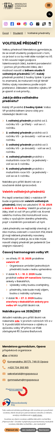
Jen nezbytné (28, 430)
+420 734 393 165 (18, 367)
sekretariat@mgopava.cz (23, 373)
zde (17, 321)
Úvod (5, 33)
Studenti (18, 33)
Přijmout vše (12, 430)
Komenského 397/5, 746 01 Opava (28, 361)
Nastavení (44, 430)
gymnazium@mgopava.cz (23, 379)
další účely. (37, 415)
